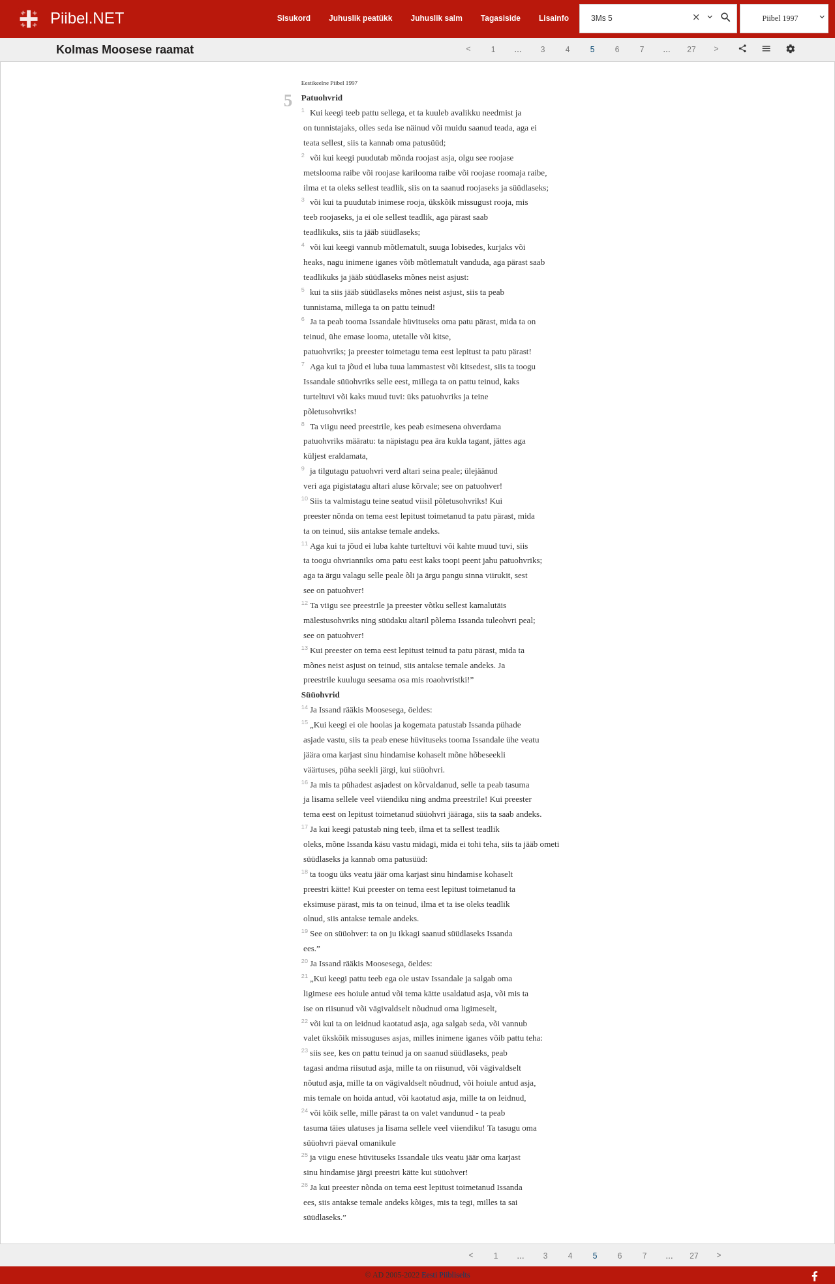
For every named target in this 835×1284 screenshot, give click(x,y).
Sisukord (294, 18)
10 (305, 498)
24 (305, 1110)
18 (305, 871)
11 (305, 543)
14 (305, 707)
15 (305, 722)
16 (305, 782)
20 (305, 961)
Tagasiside (501, 18)
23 (305, 1050)
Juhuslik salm (436, 18)
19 (305, 931)
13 (305, 648)
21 (305, 976)
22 (305, 1021)
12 (305, 603)
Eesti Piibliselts (445, 1274)
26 (305, 1185)
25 (305, 1155)
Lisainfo (554, 18)
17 (305, 826)
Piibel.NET (87, 18)
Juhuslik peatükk (360, 18)
